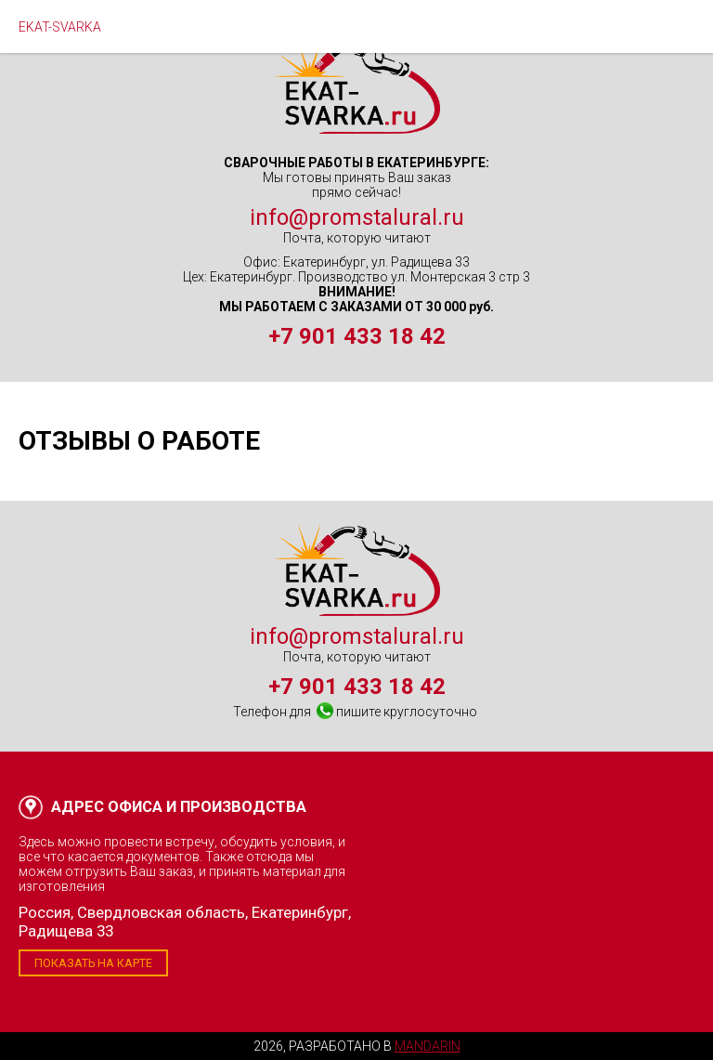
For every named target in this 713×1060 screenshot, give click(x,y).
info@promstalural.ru (357, 217)
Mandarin (427, 1046)
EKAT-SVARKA (60, 27)
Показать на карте (93, 963)
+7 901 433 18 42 (357, 336)
